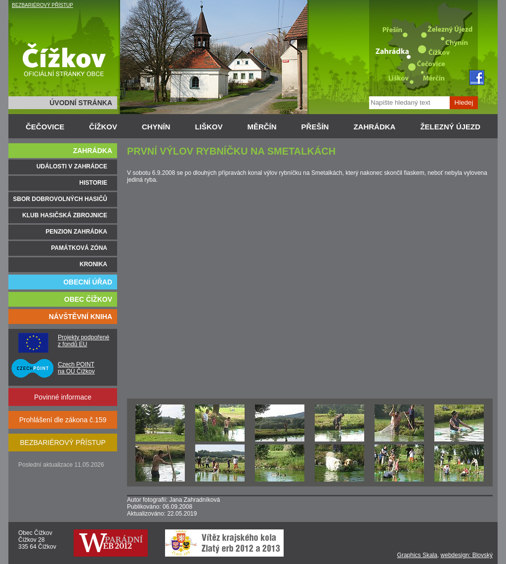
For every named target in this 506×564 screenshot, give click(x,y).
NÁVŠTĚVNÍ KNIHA (80, 317)
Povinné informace (62, 397)
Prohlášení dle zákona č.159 (63, 420)
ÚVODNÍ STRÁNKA (80, 103)
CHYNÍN (156, 126)
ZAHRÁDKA (374, 126)
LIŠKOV (209, 126)
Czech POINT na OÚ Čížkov (76, 368)
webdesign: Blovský (467, 555)
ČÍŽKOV (103, 126)
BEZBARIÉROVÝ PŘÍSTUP (42, 5)
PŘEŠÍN (315, 126)
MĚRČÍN (261, 126)
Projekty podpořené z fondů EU (83, 341)
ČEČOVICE (45, 126)
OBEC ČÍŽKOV (88, 299)
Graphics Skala (417, 555)
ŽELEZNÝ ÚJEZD (450, 126)
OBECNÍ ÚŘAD (87, 282)
